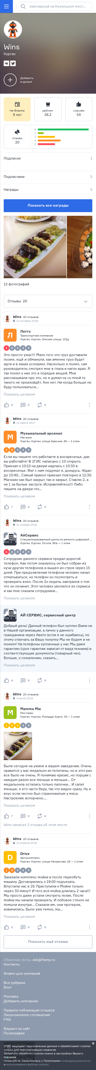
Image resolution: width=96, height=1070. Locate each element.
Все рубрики (14, 982)
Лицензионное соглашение (27, 1015)
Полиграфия (14, 1033)
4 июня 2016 (23, 698)
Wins (17, 317)
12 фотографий (16, 284)
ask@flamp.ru (44, 960)
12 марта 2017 (24, 423)
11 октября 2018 (25, 321)
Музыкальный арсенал (41, 433)
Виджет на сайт (17, 1028)
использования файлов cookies (27, 1064)
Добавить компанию (21, 1001)
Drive (25, 853)
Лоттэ (25, 331)
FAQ (7, 1019)
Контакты (12, 964)
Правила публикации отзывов (29, 1010)
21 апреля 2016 (25, 843)
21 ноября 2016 (25, 525)
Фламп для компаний (22, 973)
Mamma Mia (30, 709)
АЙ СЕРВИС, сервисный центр (48, 615)
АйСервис (29, 535)
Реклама (11, 996)
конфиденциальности (76, 1060)
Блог (8, 987)
